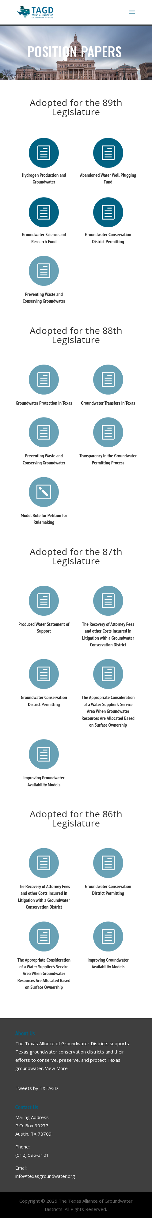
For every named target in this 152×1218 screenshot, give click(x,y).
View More (56, 1068)
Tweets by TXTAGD (36, 1088)
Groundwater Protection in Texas (44, 403)
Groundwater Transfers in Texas (108, 403)
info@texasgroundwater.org (45, 1176)
